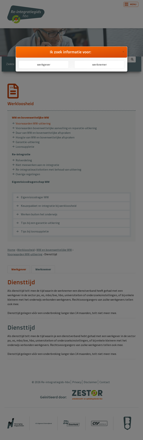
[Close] (123, 52)
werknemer (99, 64)
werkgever (43, 64)
